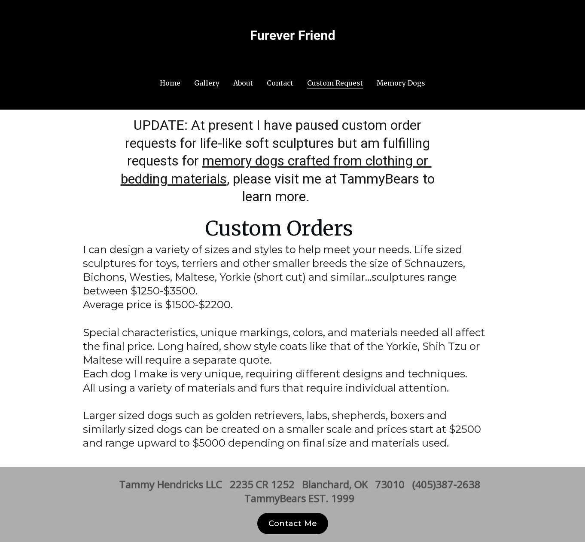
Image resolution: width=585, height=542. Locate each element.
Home (170, 83)
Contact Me (292, 523)
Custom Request (335, 83)
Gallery (206, 83)
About (243, 83)
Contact (280, 83)
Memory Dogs (401, 83)
